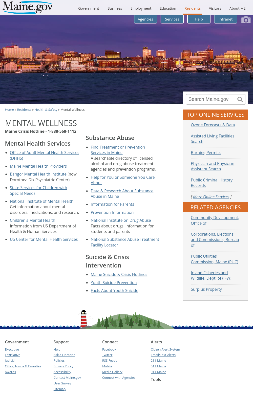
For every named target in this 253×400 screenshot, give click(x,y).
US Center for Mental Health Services (44, 239)
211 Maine (158, 360)
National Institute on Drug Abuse (121, 220)
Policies (59, 360)
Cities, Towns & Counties (23, 366)
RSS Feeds (109, 360)
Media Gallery (112, 372)
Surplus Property (206, 289)
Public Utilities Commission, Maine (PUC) (214, 258)
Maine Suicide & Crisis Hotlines (119, 274)
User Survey (62, 383)
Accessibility (62, 372)
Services (172, 19)
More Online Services (211, 197)
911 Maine (158, 372)
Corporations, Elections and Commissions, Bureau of (215, 239)
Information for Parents (112, 204)
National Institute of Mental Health (42, 201)
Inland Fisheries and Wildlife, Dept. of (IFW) (211, 275)
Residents (193, 8)
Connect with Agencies (118, 377)
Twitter (107, 355)
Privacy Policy (63, 366)
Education (168, 8)
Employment (140, 8)
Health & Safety (46, 109)
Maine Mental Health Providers (38, 166)
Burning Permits (206, 152)
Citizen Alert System (165, 349)
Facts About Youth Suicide (114, 290)
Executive (12, 349)
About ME (238, 8)
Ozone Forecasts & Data (213, 125)
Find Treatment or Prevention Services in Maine (118, 149)
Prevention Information (112, 212)
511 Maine (158, 366)
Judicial (10, 360)
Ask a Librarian (64, 355)
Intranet (226, 19)
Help (199, 19)
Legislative (12, 355)
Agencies (145, 19)
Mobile (107, 366)
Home (9, 109)
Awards (10, 372)
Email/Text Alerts (163, 355)
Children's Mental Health (32, 220)
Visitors (215, 8)
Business (114, 8)
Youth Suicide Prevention (114, 282)
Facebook (109, 349)
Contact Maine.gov (67, 377)
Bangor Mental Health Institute (38, 174)
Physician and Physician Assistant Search (212, 166)
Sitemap (60, 389)
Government (88, 8)
